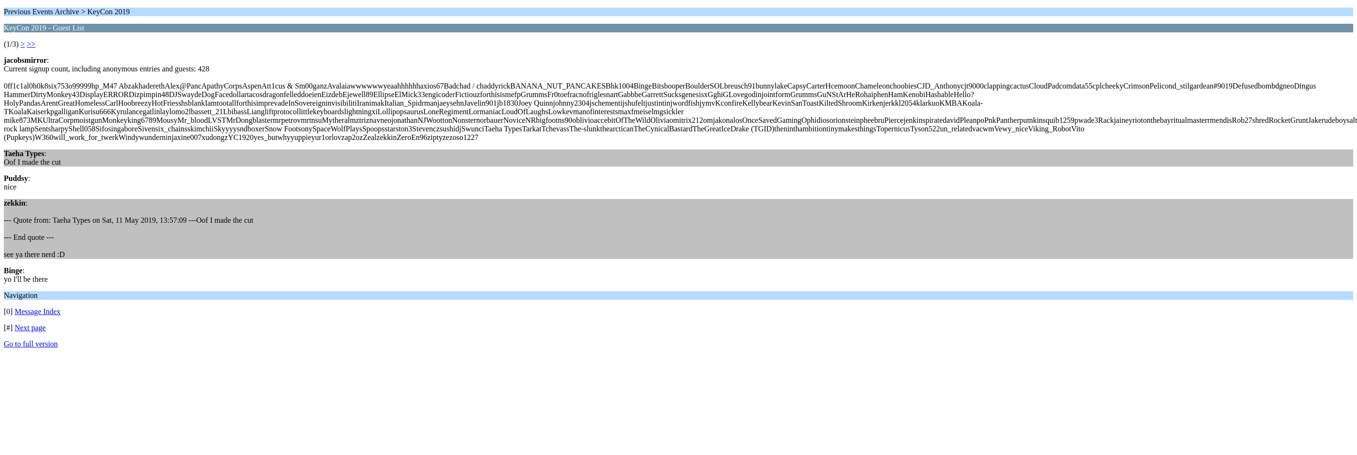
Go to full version (31, 344)
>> (31, 44)
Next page (30, 328)
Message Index (37, 311)
